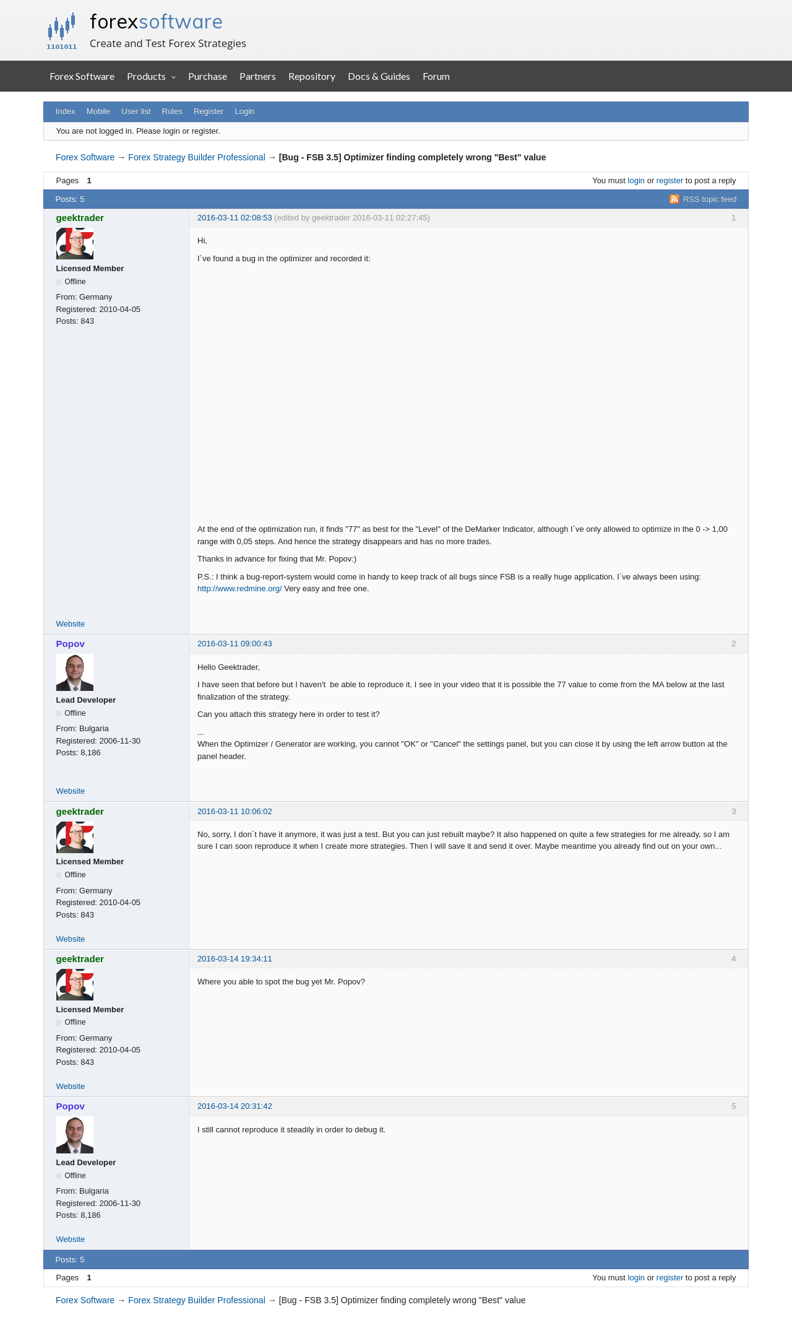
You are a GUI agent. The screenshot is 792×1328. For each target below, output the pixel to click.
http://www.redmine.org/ (239, 588)
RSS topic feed (710, 199)
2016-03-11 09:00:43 (234, 643)
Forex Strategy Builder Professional (196, 157)
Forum (436, 76)
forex (156, 21)
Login (245, 111)
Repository (311, 76)
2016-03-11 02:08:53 (234, 217)
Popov (70, 643)
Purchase (207, 76)
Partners (257, 76)
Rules (171, 111)
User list (135, 111)
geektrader (80, 217)
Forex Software (82, 76)
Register (208, 111)
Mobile (98, 111)
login (636, 180)
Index (65, 111)
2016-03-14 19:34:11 (234, 958)
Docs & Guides (379, 76)
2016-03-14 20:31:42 (234, 1106)
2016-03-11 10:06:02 (234, 811)
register (669, 180)
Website (70, 623)
